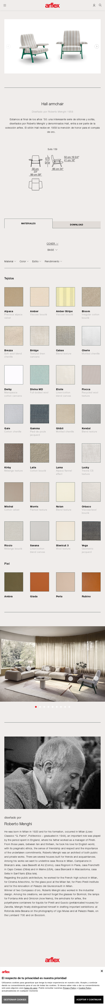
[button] (97, 46)
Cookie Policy (85, 988)
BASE (51, 249)
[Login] (94, 5)
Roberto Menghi (57, 111)
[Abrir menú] (4, 5)
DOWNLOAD (76, 224)
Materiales (28, 223)
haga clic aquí (30, 988)
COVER (51, 243)
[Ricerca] (100, 5)
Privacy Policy (69, 988)
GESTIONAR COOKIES (15, 999)
